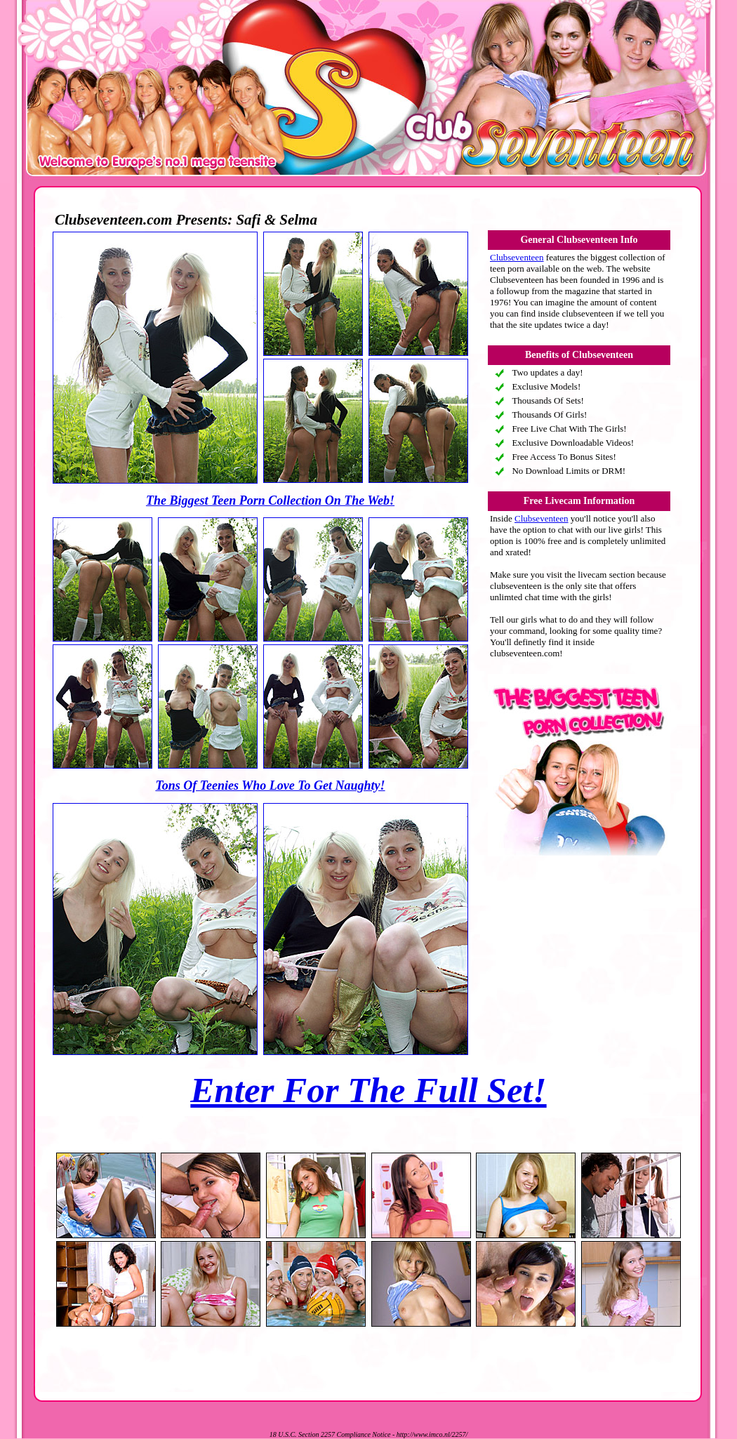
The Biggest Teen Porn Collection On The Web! (270, 500)
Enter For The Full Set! (368, 1090)
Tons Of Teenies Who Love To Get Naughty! (270, 785)
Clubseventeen (517, 257)
